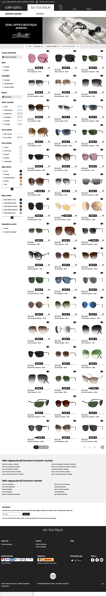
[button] (13, 7)
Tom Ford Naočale (8, 487)
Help (72, 541)
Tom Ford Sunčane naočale (11, 471)
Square (12, 158)
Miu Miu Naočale (8, 484)
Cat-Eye (12, 120)
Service (38, 541)
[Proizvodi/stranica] (70, 46)
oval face (12, 150)
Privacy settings (6, 544)
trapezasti (12, 161)
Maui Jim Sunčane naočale (60, 471)
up (103, 583)
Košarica (88, 9)
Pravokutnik (12, 110)
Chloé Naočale (59, 492)
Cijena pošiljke (41, 547)
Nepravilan (12, 113)
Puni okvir (12, 137)
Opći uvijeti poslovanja (9, 583)
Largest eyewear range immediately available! (20, 1)
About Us (4, 541)
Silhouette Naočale (60, 494)
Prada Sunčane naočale (10, 464)
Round (12, 154)
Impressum (5, 586)
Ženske (5, 67)
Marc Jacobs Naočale (61, 489)
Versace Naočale (60, 487)
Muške (5, 70)
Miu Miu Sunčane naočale (11, 466)
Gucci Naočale (7, 492)
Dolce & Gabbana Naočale (11, 494)
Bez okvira (12, 134)
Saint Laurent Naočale (62, 484)
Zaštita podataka (24, 583)
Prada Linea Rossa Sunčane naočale (63, 466)
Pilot (12, 106)
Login (74, 9)
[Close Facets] (12, 46)
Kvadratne (12, 117)
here (54, 518)
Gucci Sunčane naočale (10, 469)
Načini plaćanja (41, 544)
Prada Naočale (7, 489)
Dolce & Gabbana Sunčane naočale (63, 464)
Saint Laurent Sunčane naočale (13, 474)
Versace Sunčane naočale (60, 469)
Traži (60, 9)
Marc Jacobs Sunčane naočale (61, 474)
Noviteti (6, 80)
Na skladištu (7, 83)
